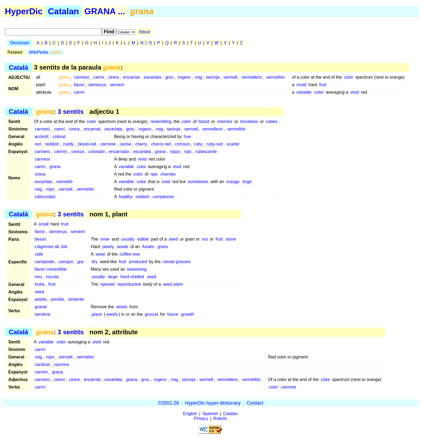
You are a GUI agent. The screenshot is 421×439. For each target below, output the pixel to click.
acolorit (42, 136)
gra (80, 261)
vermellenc (251, 77)
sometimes (198, 181)
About (144, 32)
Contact (254, 402)
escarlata (152, 77)
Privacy (201, 418)
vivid (354, 92)
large (113, 276)
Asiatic (148, 246)
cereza (77, 151)
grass (162, 246)
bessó (40, 239)
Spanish (210, 413)
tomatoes (249, 121)
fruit (322, 84)
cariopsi (65, 261)
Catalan (63, 11)
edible (143, 239)
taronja (212, 77)
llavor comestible (51, 269)
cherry (141, 144)
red (38, 144)
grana (160, 151)
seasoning (137, 269)
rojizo (175, 151)
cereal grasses (177, 261)
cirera (113, 77)
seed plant (173, 284)
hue (187, 136)
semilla (57, 299)
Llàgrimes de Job (51, 246)
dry (94, 261)
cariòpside (44, 261)
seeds (122, 246)
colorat (59, 136)
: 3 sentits (60, 111)
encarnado (119, 151)
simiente (76, 299)
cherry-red (161, 144)
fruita (39, 284)
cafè (39, 254)
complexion (163, 196)
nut (205, 239)
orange (232, 181)
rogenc (184, 77)
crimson (182, 144)
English (190, 413)
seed (173, 239)
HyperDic (24, 11)
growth (187, 314)
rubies (272, 121)
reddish (52, 144)
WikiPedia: (45, 52)
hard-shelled (132, 276)
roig (198, 77)
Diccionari (19, 43)
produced (138, 261)
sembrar (42, 314)
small (301, 84)
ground (151, 314)
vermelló (64, 181)
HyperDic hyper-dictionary (213, 402)
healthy (126, 196)
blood (204, 121)
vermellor (85, 189)
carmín (60, 151)
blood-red (87, 144)
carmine (108, 144)
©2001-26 (168, 402)
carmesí (81, 77)
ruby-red (214, 144)
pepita (40, 299)
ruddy (68, 144)
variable (303, 92)
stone (231, 239)
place (97, 314)
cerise (125, 144)
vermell (230, 77)
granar (41, 306)
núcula (52, 276)
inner (105, 239)
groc (169, 77)
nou (38, 276)
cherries (224, 121)
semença (97, 84)
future (172, 314)
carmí (98, 77)
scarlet (233, 144)
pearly (108, 246)
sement (117, 84)
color (348, 77)
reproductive (129, 284)
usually (128, 239)
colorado (96, 151)
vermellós (275, 77)
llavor (79, 84)
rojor (50, 189)
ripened (107, 284)
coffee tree (130, 254)
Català (18, 67)
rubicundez (45, 196)
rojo (187, 151)
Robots (220, 418)
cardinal (42, 364)
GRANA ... (104, 11)
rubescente (206, 151)
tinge (247, 181)
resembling (161, 121)
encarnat (131, 77)
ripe (154, 174)
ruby (198, 144)
